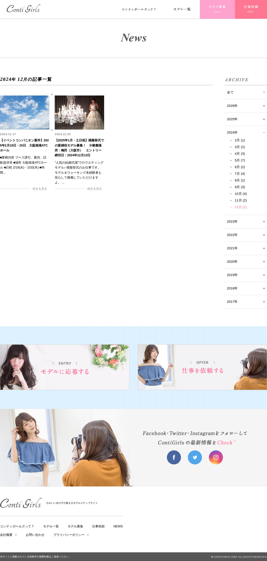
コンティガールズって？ (17, 526)
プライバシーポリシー (69, 535)
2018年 (232, 288)
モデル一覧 (51, 526)
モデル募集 (75, 526)
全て (230, 92)
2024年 (232, 132)
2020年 (232, 261)
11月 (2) (241, 200)
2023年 (232, 221)
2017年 (232, 301)
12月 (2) (241, 207)
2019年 (232, 275)
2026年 (232, 106)
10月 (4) (241, 193)
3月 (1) (240, 147)
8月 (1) (240, 180)
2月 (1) (240, 140)
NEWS (118, 526)
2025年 (232, 119)
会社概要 (6, 535)
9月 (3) (240, 187)
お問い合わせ (35, 535)
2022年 (232, 235)
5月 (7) (240, 160)
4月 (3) (240, 153)
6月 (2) (240, 167)
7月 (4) (240, 173)
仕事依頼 (98, 526)
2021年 (232, 248)
